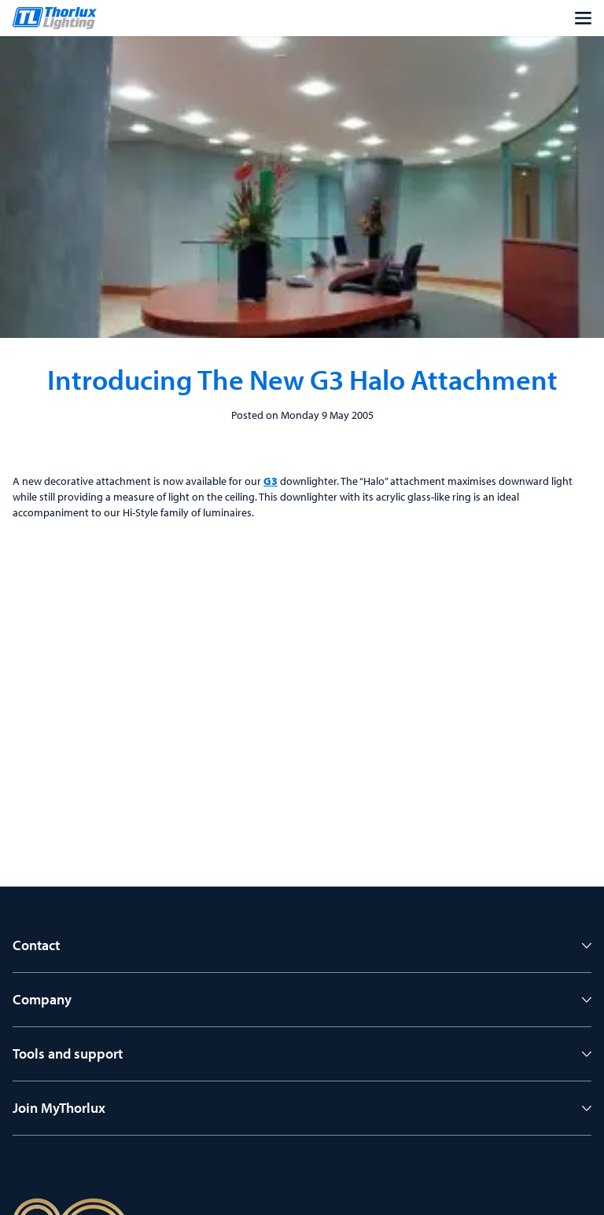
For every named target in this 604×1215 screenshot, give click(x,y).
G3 (270, 481)
